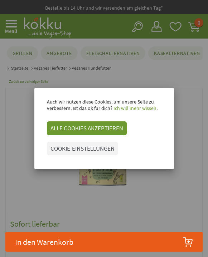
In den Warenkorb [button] (104, 242)
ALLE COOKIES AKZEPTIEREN (86, 128)
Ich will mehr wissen (134, 108)
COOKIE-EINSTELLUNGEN (82, 148)
